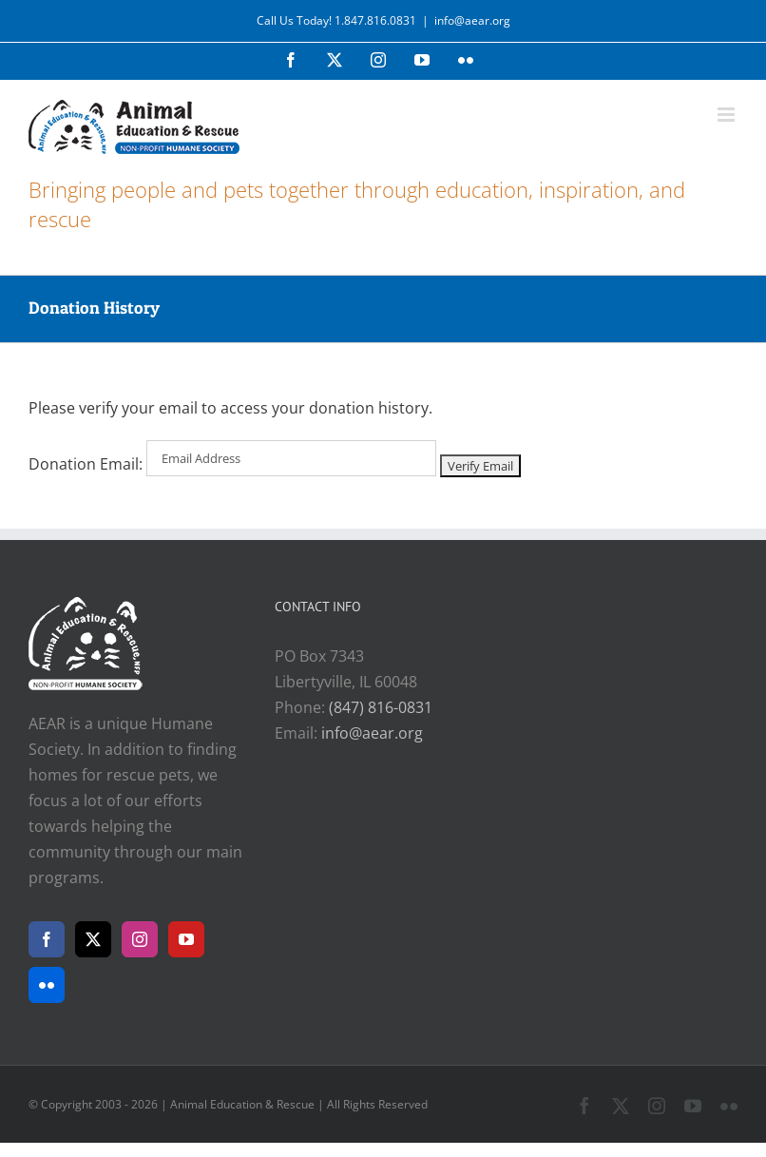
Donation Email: (86, 463)
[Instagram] (140, 939)
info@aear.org (472, 20)
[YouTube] (186, 939)
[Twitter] (93, 939)
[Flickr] (47, 985)
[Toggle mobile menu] (727, 115)
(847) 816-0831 (380, 707)
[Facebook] (47, 939)
